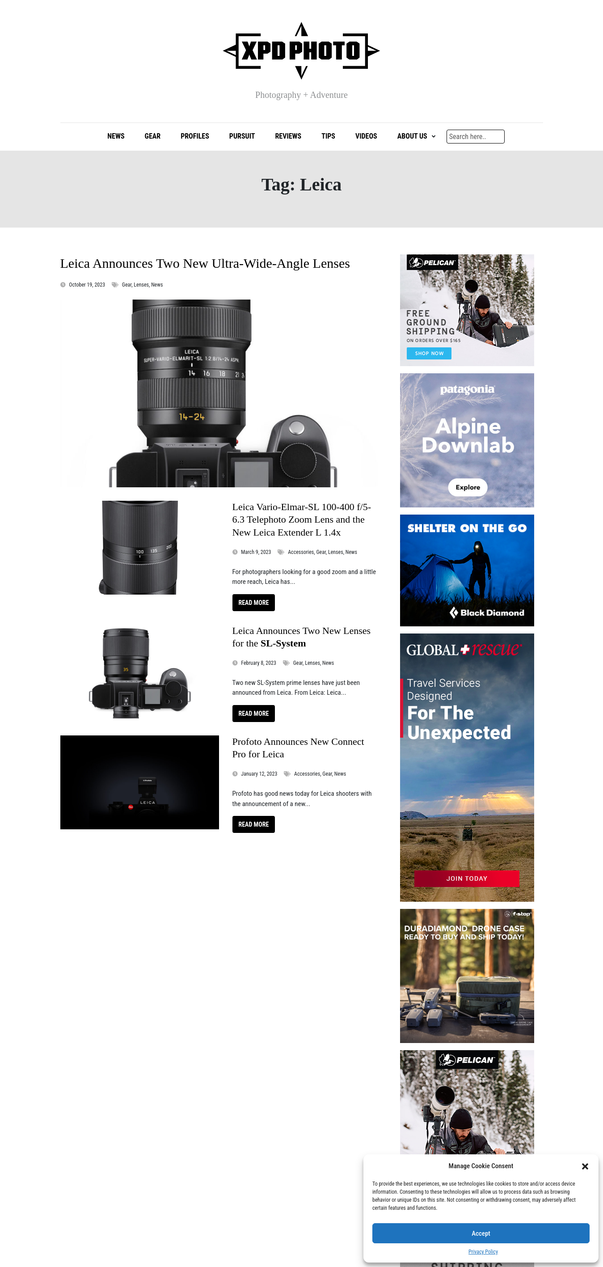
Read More (254, 604)
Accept (481, 1233)
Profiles (195, 138)
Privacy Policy (483, 1252)
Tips (328, 138)
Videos (366, 138)
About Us (412, 138)
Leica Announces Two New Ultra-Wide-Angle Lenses (205, 265)
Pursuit (242, 138)
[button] (585, 1165)
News (115, 138)
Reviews (288, 138)
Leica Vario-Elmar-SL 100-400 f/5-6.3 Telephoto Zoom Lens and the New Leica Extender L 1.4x (301, 521)
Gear (153, 138)
